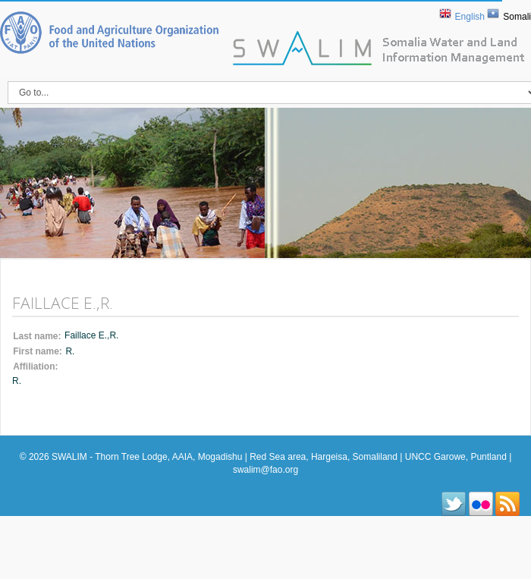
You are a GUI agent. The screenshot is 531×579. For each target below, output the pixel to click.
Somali (517, 16)
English (470, 16)
